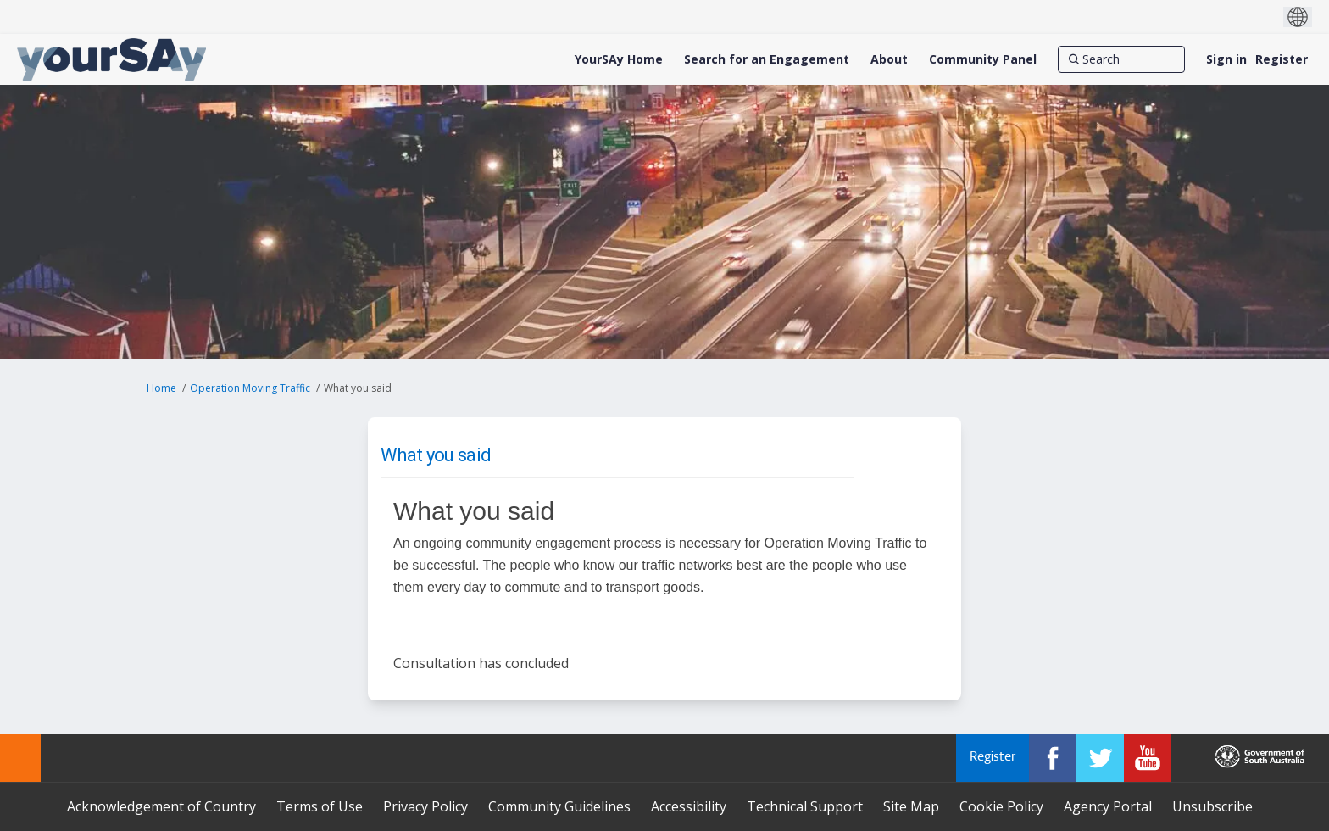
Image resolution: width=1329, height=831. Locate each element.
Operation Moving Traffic (250, 388)
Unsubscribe (1212, 806)
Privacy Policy (425, 806)
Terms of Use (319, 806)
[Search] (1121, 59)
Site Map (911, 806)
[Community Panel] (983, 59)
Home (161, 388)
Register (1281, 59)
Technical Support (805, 806)
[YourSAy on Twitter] (1100, 758)
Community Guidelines (559, 806)
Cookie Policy (1001, 806)
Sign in (1226, 59)
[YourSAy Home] (618, 59)
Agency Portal (1108, 806)
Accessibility (688, 806)
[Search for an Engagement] (767, 59)
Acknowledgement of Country (161, 806)
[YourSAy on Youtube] (1147, 758)
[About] (889, 59)
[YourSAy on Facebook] (1052, 758)
